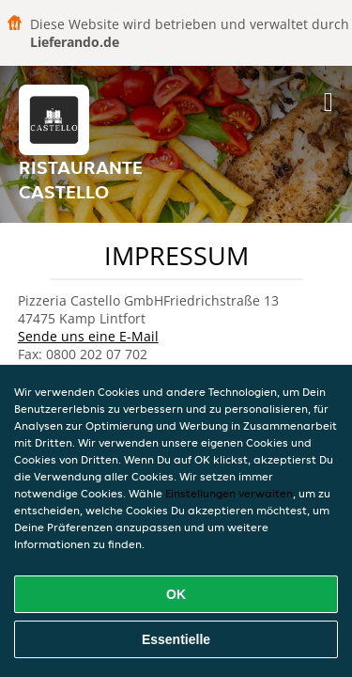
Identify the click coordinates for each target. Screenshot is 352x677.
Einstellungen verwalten (229, 493)
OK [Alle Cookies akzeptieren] (176, 594)
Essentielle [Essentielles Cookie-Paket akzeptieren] (176, 639)
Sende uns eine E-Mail (88, 336)
